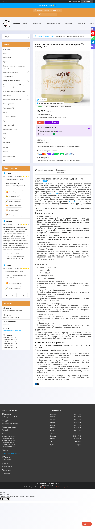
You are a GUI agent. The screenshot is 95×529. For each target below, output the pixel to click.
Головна (25, 23)
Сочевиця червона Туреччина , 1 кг (16, 186)
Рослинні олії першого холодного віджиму (14, 67)
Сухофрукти (7, 57)
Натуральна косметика (10, 129)
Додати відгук (10, 295)
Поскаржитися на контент (48, 487)
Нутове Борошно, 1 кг (12, 183)
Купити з (52, 122)
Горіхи (5, 53)
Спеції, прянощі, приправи (11, 81)
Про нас (5, 147)
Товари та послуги (43, 36)
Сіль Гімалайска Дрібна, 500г (15, 256)
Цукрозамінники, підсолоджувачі (14, 91)
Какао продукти (8, 104)
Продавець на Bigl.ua (47, 485)
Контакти (68, 23)
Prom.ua (57, 483)
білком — (73, 202)
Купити (40, 122)
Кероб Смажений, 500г (13, 254)
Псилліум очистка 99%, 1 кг (15, 258)
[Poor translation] (7, 499)
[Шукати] (28, 36)
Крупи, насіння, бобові (10, 72)
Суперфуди (7, 95)
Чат (87, 524)
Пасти (52, 36)
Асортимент (37, 23)
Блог (4, 160)
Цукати (5, 62)
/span (44, 181)
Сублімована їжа (8, 138)
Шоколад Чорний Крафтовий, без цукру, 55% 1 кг (16, 276)
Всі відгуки (23, 295)
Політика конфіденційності (63, 487)
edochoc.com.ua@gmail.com (12, 330)
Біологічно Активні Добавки (12, 99)
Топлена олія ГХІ (8, 108)
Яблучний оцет (8, 76)
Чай (4, 133)
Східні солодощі (8, 125)
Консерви (6, 142)
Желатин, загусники (9, 116)
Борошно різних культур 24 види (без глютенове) (13, 86)
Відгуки (5, 152)
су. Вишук (54, 194)
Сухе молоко (7, 121)
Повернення (81, 23)
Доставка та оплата (54, 23)
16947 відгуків (76, 1)
